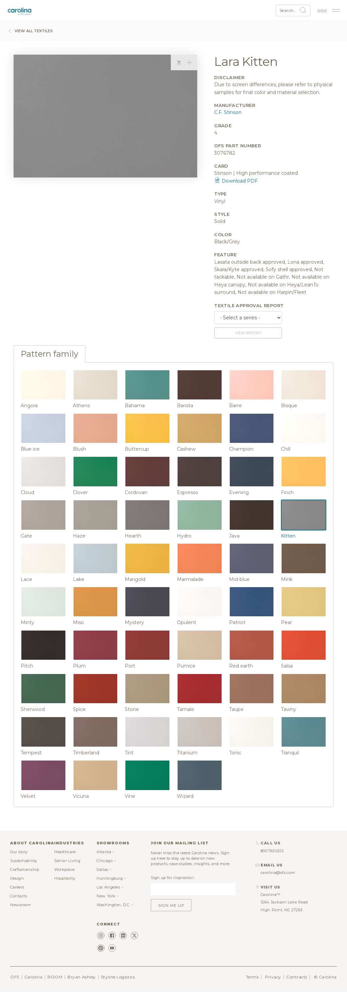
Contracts (296, 976)
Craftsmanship (24, 869)
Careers (17, 887)
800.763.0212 (272, 850)
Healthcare (65, 851)
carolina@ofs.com (278, 872)
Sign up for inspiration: (173, 877)
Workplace (64, 869)
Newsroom (20, 904)
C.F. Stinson (228, 112)
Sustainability (23, 860)
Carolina (33, 976)
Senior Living (67, 860)
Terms (252, 976)
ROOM (54, 976)
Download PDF (236, 181)
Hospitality (64, 878)
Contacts (18, 896)
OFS (14, 976)
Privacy (273, 976)
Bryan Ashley (81, 976)
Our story (19, 851)
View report (248, 333)
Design (17, 878)
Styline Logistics (118, 976)
